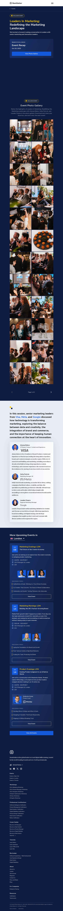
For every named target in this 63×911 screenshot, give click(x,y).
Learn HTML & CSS (14, 846)
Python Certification (14, 818)
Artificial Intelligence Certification (18, 805)
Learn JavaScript (14, 844)
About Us (12, 869)
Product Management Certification (18, 807)
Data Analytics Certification (16, 809)
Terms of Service (13, 908)
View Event (31, 596)
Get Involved (13, 873)
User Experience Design (15, 858)
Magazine (12, 875)
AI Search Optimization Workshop (18, 793)
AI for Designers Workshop (16, 791)
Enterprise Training (14, 889)
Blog (11, 882)
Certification (13, 896)
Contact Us (12, 878)
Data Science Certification (16, 815)
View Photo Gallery (31, 54)
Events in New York (14, 776)
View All (12, 835)
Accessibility (20, 908)
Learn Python (13, 842)
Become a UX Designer (15, 825)
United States (16, 765)
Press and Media (14, 880)
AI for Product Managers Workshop (18, 789)
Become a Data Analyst (15, 833)
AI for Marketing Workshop (16, 787)
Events (13, 9)
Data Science (13, 860)
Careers (11, 871)
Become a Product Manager (16, 829)
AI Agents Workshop (15, 798)
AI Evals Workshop (14, 796)
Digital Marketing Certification (17, 811)
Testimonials (13, 898)
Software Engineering (15, 856)
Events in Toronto (14, 780)
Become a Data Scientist (16, 827)
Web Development (26, 856)
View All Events (31, 733)
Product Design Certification (17, 813)
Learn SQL (12, 849)
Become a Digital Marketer (16, 831)
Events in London (14, 778)
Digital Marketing (14, 862)
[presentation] (31, 93)
